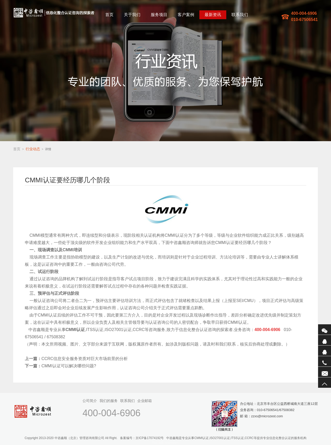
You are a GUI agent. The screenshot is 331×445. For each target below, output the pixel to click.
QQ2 (324, 351)
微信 (324, 329)
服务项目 (159, 14)
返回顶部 (324, 382)
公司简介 (89, 401)
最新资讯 (213, 14)
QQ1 (324, 340)
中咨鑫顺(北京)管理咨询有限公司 (54, 13)
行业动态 (33, 149)
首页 (109, 14)
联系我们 (239, 14)
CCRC (139, 329)
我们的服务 (109, 401)
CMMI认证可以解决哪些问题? (60, 366)
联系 (324, 372)
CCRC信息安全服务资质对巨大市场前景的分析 (76, 358)
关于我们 (132, 14)
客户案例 (186, 14)
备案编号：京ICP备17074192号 (142, 438)
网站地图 (158, 442)
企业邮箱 (144, 401)
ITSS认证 (95, 329)
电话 (324, 361)
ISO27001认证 (118, 329)
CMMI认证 (174, 235)
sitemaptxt (172, 442)
